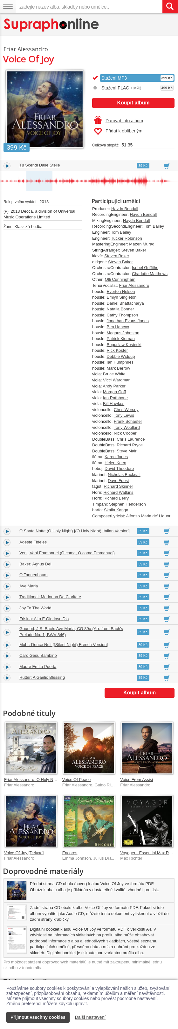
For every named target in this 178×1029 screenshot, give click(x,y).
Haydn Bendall (124, 208)
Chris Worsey (126, 409)
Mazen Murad (141, 244)
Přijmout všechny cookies (37, 1017)
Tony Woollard (127, 427)
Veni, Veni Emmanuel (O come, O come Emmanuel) (67, 552)
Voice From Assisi (136, 779)
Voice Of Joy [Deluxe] (24, 852)
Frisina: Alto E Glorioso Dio (44, 618)
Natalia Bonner (120, 309)
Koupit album (133, 102)
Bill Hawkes (113, 403)
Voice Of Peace (76, 779)
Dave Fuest (118, 480)
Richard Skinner (118, 486)
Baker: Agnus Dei (35, 564)
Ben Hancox (118, 326)
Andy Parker (114, 386)
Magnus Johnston (123, 332)
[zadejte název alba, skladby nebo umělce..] (89, 6)
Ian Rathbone (115, 397)
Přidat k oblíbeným (118, 131)
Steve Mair (126, 451)
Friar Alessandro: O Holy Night (32, 779)
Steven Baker (133, 250)
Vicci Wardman (117, 380)
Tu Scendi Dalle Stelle (39, 165)
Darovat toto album (118, 120)
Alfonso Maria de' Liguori (148, 516)
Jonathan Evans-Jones (128, 320)
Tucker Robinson (126, 238)
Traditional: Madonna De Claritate (50, 596)
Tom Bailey (154, 226)
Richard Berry (115, 498)
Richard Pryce (130, 445)
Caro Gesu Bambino (38, 655)
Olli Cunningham (120, 279)
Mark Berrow (118, 368)
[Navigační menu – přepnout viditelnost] (8, 6)
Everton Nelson (121, 291)
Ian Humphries (120, 362)
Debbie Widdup (121, 356)
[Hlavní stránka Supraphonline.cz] (52, 25)
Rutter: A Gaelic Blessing (42, 677)
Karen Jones (116, 456)
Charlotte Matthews (150, 273)
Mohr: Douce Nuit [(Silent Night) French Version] (63, 644)
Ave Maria (28, 586)
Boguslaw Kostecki (124, 344)
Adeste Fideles (33, 542)
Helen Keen (115, 462)
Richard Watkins (118, 492)
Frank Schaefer (128, 421)
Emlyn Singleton (122, 297)
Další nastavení (90, 1017)
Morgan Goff (114, 391)
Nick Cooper (125, 433)
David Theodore (119, 468)
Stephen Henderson (127, 504)
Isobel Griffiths (145, 267)
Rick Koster (117, 350)
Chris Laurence (131, 439)
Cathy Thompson (122, 315)
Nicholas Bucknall (124, 474)
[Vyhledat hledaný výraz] (170, 6)
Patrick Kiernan (121, 338)
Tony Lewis (124, 415)
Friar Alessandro (134, 285)
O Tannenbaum (33, 574)
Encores (70, 852)
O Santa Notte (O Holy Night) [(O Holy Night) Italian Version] (74, 531)
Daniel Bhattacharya (125, 303)
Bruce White (114, 374)
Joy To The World (35, 608)
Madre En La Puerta (37, 666)
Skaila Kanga (116, 509)
